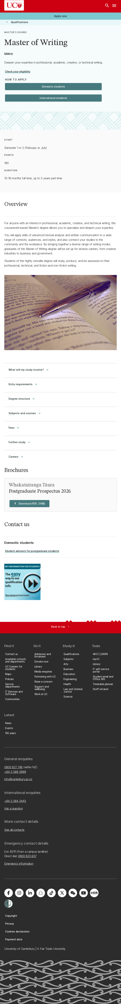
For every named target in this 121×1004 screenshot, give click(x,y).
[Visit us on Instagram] (19, 893)
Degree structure (22, 399)
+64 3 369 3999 (15, 772)
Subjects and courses (25, 413)
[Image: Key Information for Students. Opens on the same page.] (22, 582)
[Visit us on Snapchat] (40, 893)
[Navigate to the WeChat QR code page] (73, 893)
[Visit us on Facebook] (8, 893)
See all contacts (14, 830)
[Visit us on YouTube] (83, 893)
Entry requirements (23, 384)
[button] (60, 16)
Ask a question (13, 808)
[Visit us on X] (62, 893)
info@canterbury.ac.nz (18, 779)
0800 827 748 (13, 767)
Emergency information (18, 863)
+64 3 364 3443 (15, 801)
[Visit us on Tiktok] (51, 893)
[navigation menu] (114, 6)
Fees (14, 428)
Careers (16, 457)
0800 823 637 (27, 856)
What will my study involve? (29, 370)
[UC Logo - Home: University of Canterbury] (14, 5)
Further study (20, 442)
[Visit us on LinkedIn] (30, 893)
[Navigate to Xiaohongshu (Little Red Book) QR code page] (94, 893)
